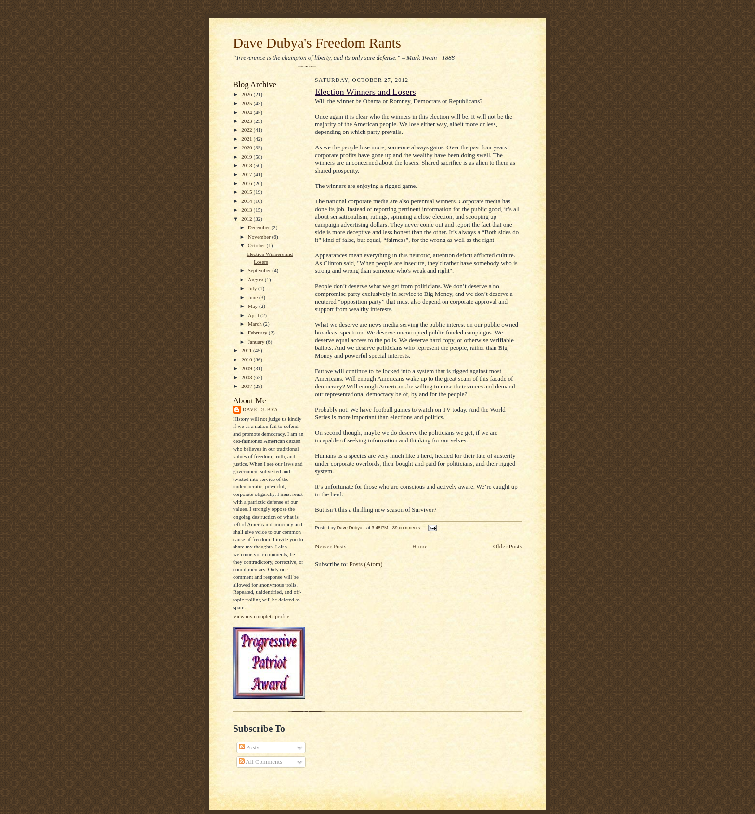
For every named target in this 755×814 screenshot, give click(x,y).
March (255, 324)
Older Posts (507, 546)
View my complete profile (261, 616)
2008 (247, 377)
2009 (247, 368)
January (257, 342)
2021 (247, 139)
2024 (247, 112)
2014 (247, 201)
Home (420, 546)
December (260, 227)
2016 (247, 183)
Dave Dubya (260, 409)
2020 (247, 147)
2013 (247, 210)
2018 (247, 165)
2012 (247, 219)
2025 (247, 103)
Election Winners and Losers (365, 92)
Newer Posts (330, 546)
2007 (247, 386)
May (253, 306)
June (253, 297)
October (257, 245)
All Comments (261, 761)
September (260, 270)
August (256, 279)
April (254, 315)
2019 (247, 157)
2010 (247, 359)
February (258, 332)
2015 (247, 192)
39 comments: (407, 527)
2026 (247, 94)
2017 (247, 174)
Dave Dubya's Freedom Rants (317, 43)
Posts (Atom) (366, 564)
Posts (249, 747)
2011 (247, 350)
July (253, 288)
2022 (247, 130)
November (260, 237)
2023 (247, 121)
